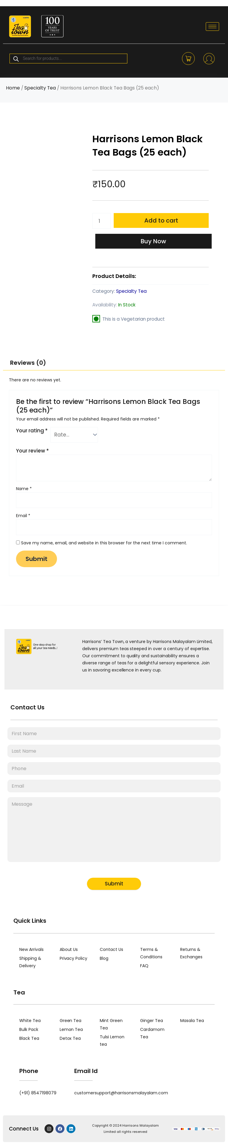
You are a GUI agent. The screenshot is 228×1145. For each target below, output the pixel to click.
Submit (114, 883)
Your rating (32, 430)
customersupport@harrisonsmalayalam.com (121, 1093)
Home (13, 88)
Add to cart (161, 220)
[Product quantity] (101, 221)
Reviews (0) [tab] (28, 363)
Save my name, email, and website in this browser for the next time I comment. (104, 543)
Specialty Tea (40, 88)
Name (24, 489)
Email (23, 516)
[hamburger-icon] (212, 26)
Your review (32, 450)
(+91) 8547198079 (37, 1093)
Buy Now (153, 241)
